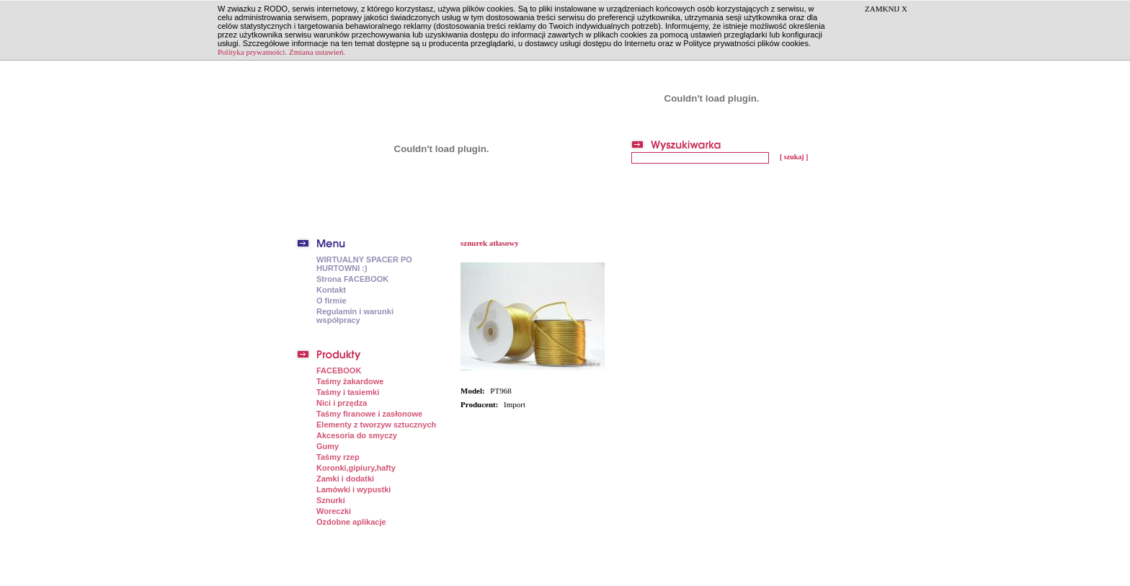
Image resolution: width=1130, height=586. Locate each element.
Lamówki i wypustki (353, 489)
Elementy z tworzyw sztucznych (376, 424)
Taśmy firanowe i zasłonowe (369, 413)
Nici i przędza (341, 403)
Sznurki (330, 500)
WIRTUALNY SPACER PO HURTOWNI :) (364, 263)
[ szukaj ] (794, 157)
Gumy (327, 446)
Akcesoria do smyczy (356, 435)
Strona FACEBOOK (352, 279)
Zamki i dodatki (345, 478)
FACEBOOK (338, 370)
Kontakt (331, 289)
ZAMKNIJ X (886, 8)
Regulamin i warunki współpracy (354, 315)
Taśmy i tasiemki (347, 392)
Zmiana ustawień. (317, 52)
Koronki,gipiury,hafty (356, 467)
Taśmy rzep (338, 457)
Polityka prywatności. (252, 52)
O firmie (331, 300)
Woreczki (333, 511)
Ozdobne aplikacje (351, 522)
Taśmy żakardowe (349, 381)
